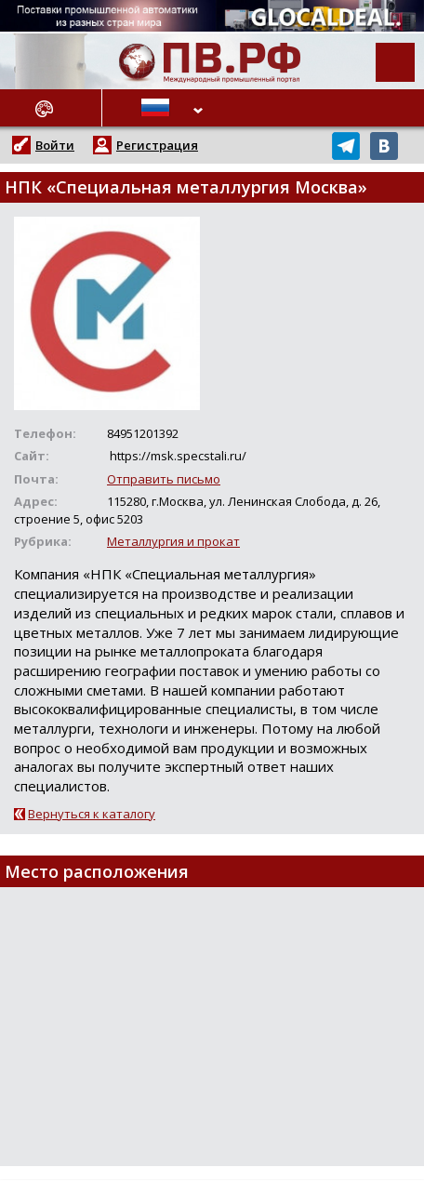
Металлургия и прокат (173, 541)
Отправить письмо (163, 479)
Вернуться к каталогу (91, 813)
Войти (54, 145)
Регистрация (157, 145)
